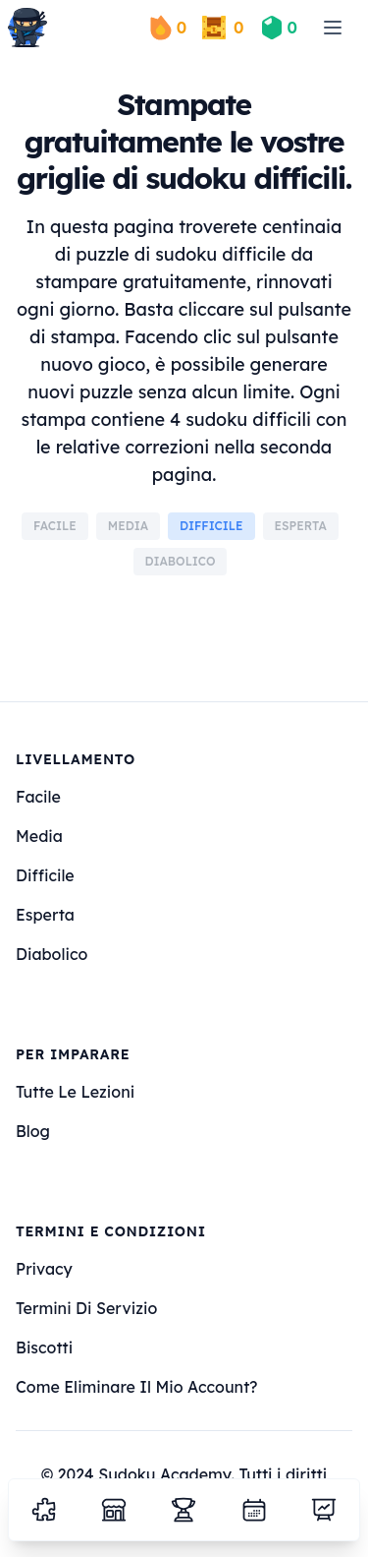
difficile (45, 875)
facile (38, 797)
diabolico (51, 954)
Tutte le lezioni (75, 1092)
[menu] (332, 27)
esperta (45, 915)
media (39, 836)
